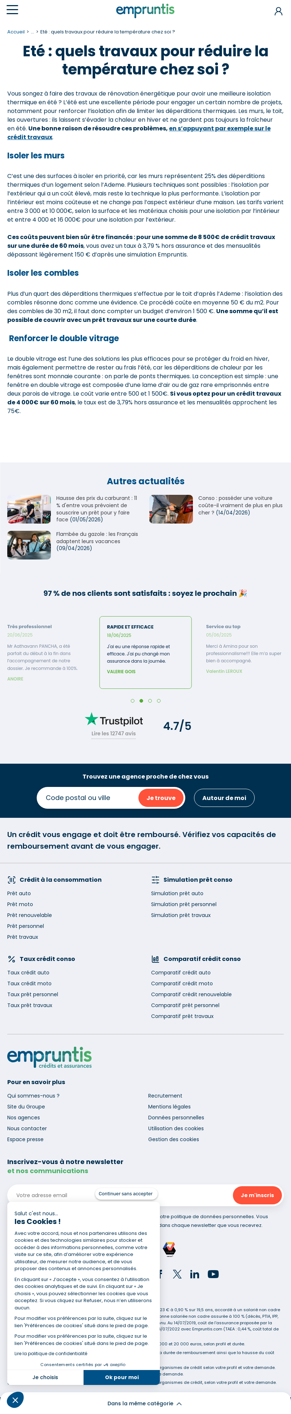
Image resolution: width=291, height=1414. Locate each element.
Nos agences (23, 1117)
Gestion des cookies (173, 1139)
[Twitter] (177, 1275)
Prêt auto (19, 893)
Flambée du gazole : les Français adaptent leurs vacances (97, 537)
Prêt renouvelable (29, 915)
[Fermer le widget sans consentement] (126, 1194)
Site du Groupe (26, 1106)
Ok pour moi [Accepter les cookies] (122, 1377)
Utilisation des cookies (176, 1128)
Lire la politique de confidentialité (51, 1353)
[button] (15, 1400)
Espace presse (25, 1139)
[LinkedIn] (194, 1275)
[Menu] (12, 9)
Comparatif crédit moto (182, 983)
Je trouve (160, 798)
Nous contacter (27, 1128)
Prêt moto (20, 904)
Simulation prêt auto (177, 893)
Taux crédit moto (29, 983)
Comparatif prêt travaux (182, 1016)
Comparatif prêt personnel (185, 1005)
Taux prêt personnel (32, 994)
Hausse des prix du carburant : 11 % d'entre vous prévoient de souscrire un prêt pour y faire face (96, 508)
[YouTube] (213, 1275)
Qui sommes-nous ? (33, 1095)
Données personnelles (176, 1117)
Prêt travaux (22, 937)
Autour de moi (224, 798)
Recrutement (165, 1095)
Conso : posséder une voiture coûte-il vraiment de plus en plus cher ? (240, 505)
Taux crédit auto (28, 972)
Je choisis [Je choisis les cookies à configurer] (45, 1377)
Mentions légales (169, 1106)
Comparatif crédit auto (181, 972)
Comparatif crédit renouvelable (191, 994)
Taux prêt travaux (29, 1005)
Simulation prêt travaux (181, 915)
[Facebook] (159, 1275)
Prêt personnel (25, 926)
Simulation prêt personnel (184, 904)
